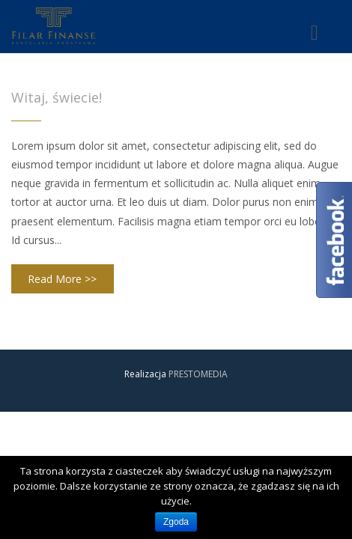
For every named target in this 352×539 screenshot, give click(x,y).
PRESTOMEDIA (198, 374)
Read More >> (62, 279)
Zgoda (176, 522)
